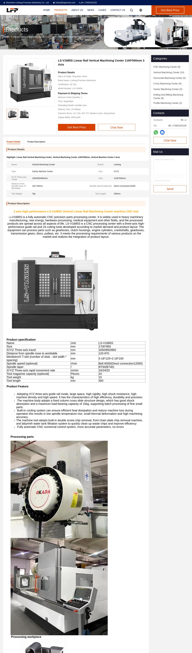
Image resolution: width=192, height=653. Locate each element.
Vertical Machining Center (32, 37)
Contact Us (118, 10)
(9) (167, 83)
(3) (167, 103)
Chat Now (170, 140)
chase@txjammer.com (64, 2)
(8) (166, 67)
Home (6, 37)
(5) (169, 78)
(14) (168, 72)
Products (15, 37)
